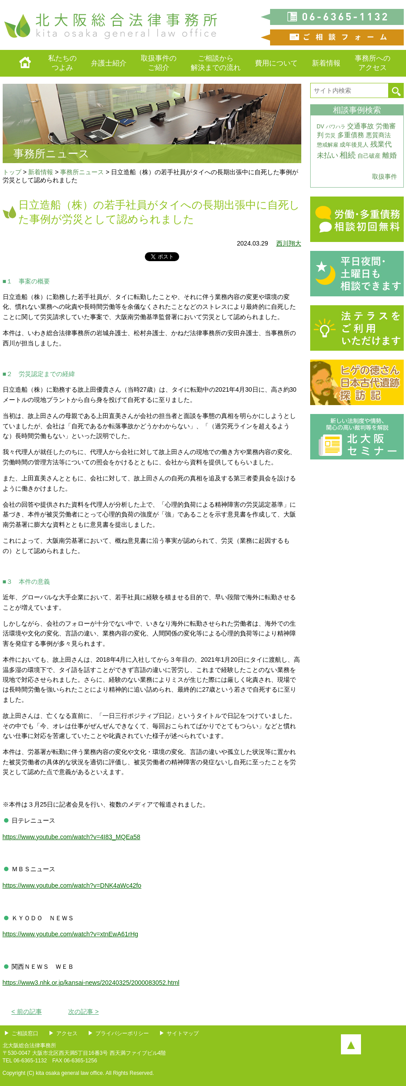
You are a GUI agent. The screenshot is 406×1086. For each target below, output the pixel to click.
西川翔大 (288, 243)
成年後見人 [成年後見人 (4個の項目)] (354, 144)
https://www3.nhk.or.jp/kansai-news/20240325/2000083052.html (91, 982)
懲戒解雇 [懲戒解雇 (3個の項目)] (327, 145)
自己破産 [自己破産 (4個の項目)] (369, 155)
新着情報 (326, 63)
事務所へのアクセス (372, 62)
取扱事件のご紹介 (158, 62)
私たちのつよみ (62, 62)
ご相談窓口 (25, 1033)
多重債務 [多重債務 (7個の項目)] (350, 135)
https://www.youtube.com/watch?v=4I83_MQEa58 (71, 836)
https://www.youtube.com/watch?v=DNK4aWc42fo (72, 885)
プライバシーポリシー (122, 1033)
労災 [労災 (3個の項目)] (330, 135)
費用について (276, 63)
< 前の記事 (27, 1011)
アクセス (67, 1033)
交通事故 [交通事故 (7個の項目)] (360, 126)
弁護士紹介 (109, 63)
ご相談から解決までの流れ (216, 62)
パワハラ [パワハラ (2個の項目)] (335, 126)
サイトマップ (183, 1033)
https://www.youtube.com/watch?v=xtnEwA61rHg (71, 934)
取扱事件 (384, 176)
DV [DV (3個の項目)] (320, 126)
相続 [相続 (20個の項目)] (348, 155)
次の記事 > (83, 1011)
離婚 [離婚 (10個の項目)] (389, 155)
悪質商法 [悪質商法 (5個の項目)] (378, 135)
